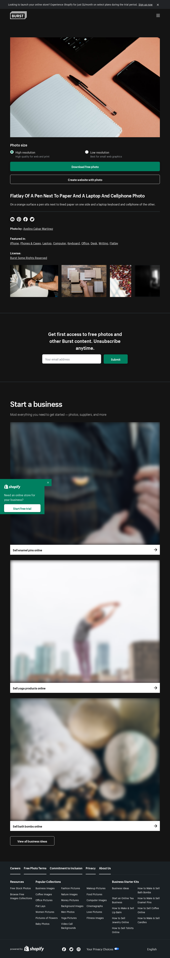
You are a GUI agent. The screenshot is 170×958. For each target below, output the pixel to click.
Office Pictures (44, 900)
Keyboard (74, 242)
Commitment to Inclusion (66, 867)
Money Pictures (70, 900)
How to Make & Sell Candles (149, 920)
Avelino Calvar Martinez (38, 228)
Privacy (91, 867)
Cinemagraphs (95, 906)
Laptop (47, 242)
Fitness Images (95, 918)
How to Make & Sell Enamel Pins (149, 900)
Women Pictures (45, 912)
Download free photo (85, 166)
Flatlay (114, 242)
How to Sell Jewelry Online (120, 920)
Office (85, 242)
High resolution (25, 152)
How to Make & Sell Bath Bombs (149, 890)
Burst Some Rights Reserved (28, 257)
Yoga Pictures (69, 918)
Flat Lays (40, 906)
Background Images (72, 906)
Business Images (45, 888)
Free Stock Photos (20, 888)
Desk (94, 242)
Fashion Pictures (70, 888)
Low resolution (99, 152)
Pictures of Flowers (47, 918)
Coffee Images (44, 894)
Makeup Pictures (96, 888)
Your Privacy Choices (103, 948)
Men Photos (68, 912)
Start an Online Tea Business (123, 900)
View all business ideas (32, 841)
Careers (15, 867)
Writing (103, 242)
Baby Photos (42, 923)
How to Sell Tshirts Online (123, 930)
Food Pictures (94, 894)
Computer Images (97, 900)
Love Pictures (94, 912)
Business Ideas (120, 888)
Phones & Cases (30, 242)
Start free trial (22, 508)
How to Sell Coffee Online (148, 910)
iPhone (14, 242)
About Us (105, 867)
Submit (115, 359)
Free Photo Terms (35, 867)
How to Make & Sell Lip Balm (123, 910)
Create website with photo (85, 179)
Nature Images (69, 894)
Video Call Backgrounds (68, 926)
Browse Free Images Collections (21, 896)
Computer (59, 242)
